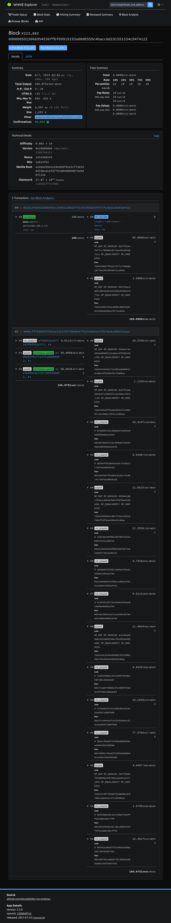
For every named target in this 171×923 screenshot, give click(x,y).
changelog (38, 917)
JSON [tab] (28, 56)
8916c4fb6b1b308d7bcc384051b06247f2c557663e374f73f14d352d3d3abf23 (76, 207)
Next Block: (53, 47)
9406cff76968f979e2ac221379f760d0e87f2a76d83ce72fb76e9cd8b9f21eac (76, 331)
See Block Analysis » (42, 197)
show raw (28, 229)
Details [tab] (15, 56)
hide (156, 135)
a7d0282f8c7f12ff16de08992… (41, 356)
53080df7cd (24, 913)
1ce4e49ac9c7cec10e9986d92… (41, 373)
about (97, 225)
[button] (45, 4)
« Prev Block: (22, 47)
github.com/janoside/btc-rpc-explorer (29, 898)
